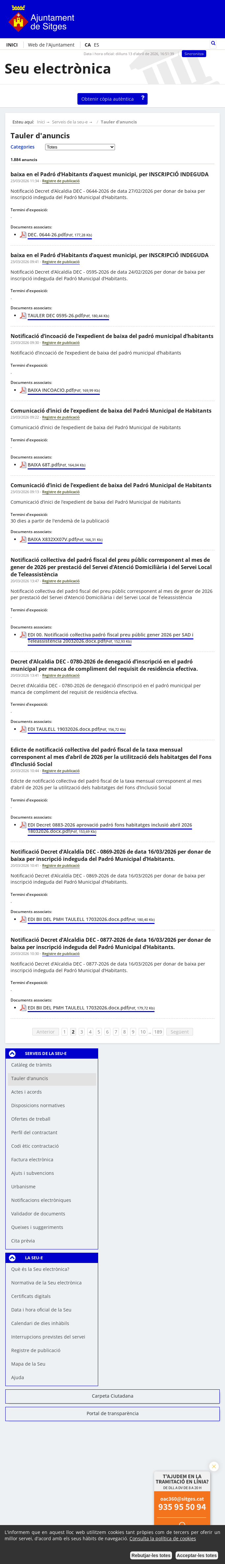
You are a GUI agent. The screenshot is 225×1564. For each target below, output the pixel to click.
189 (158, 1032)
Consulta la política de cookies (162, 1538)
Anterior (46, 1032)
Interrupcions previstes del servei (48, 1337)
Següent (180, 1032)
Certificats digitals (31, 1296)
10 (143, 1032)
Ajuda (17, 1377)
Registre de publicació (35, 1350)
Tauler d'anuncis (119, 122)
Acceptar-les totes (197, 1555)
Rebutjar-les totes (150, 1555)
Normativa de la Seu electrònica (46, 1282)
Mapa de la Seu (28, 1364)
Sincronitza (194, 53)
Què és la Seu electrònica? (40, 1269)
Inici (41, 122)
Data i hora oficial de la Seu (41, 1310)
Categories (23, 147)
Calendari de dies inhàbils (40, 1323)
